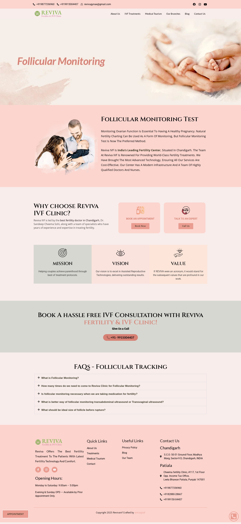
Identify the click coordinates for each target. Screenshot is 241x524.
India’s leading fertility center (139, 150)
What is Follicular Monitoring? (60, 377)
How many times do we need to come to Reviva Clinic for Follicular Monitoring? (90, 385)
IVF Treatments (132, 13)
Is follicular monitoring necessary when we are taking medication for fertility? (89, 393)
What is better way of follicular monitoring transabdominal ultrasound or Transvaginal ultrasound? (102, 402)
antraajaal (140, 512)
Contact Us (199, 13)
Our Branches (173, 13)
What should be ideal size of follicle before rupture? (73, 410)
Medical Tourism (153, 13)
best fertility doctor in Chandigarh (79, 220)
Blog (187, 13)
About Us (115, 13)
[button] (120, 378)
